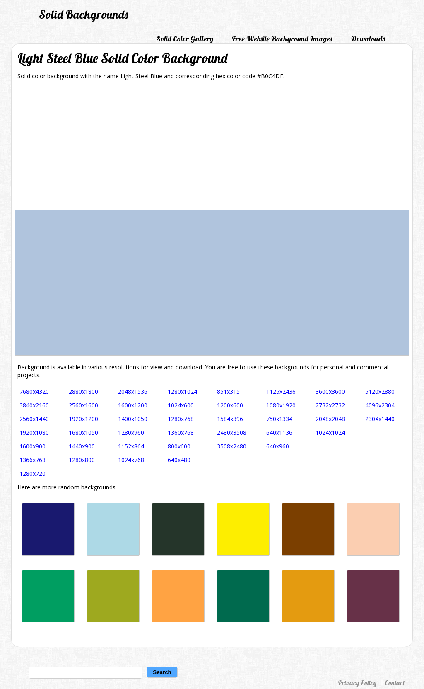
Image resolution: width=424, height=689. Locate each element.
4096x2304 (380, 405)
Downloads (368, 38)
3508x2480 (231, 446)
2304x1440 (380, 419)
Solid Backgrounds (83, 14)
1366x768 (32, 460)
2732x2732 (330, 405)
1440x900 (82, 446)
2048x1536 (132, 391)
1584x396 (230, 419)
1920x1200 (83, 419)
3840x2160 (34, 405)
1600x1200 (132, 405)
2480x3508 (231, 432)
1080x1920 (281, 405)
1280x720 (32, 473)
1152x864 (131, 446)
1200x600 (230, 405)
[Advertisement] (212, 148)
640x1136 (279, 432)
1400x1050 (132, 419)
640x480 (179, 460)
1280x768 (181, 419)
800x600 (179, 446)
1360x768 (181, 432)
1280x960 (131, 432)
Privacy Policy (357, 683)
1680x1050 (83, 432)
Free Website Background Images (282, 38)
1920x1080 (34, 432)
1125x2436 (281, 391)
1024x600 (181, 405)
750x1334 (279, 419)
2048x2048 (330, 419)
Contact (395, 683)
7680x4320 (34, 391)
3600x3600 (330, 391)
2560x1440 (34, 419)
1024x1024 (330, 432)
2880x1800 (83, 391)
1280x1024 (182, 391)
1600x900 (32, 446)
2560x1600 (83, 405)
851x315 (228, 391)
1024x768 (131, 460)
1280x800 (82, 460)
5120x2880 (380, 391)
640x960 (277, 446)
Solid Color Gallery (184, 38)
